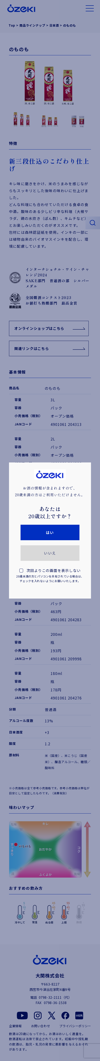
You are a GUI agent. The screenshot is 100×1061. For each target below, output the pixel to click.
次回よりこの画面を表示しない (50, 576)
